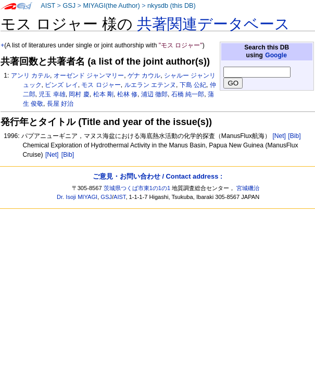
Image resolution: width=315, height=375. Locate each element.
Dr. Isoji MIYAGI (77, 197)
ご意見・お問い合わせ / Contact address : (157, 176)
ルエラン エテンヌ (150, 85)
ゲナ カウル (144, 75)
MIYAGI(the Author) (111, 5)
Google (276, 55)
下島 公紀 (193, 85)
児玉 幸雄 (52, 94)
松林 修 (127, 94)
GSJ (68, 5)
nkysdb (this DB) (171, 5)
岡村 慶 (79, 94)
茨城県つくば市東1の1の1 (137, 188)
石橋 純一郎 (187, 94)
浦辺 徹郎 (154, 94)
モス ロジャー (100, 85)
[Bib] (294, 136)
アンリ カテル (30, 75)
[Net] (279, 136)
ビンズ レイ (61, 85)
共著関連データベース (213, 24)
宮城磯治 (247, 188)
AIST (48, 5)
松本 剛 (103, 94)
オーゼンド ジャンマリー (89, 75)
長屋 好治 (60, 103)
